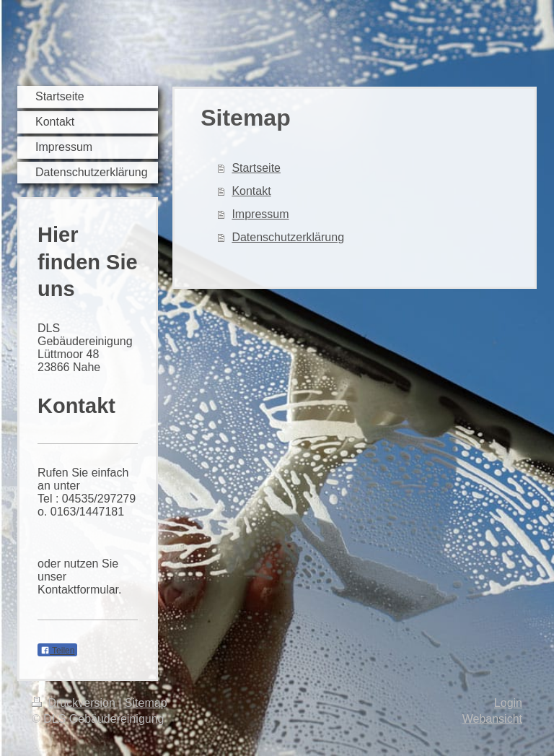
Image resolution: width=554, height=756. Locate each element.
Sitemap (146, 703)
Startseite (256, 168)
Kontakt (251, 191)
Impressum (260, 214)
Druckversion (75, 703)
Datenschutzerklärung (288, 237)
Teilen (57, 651)
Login (508, 703)
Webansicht (492, 719)
